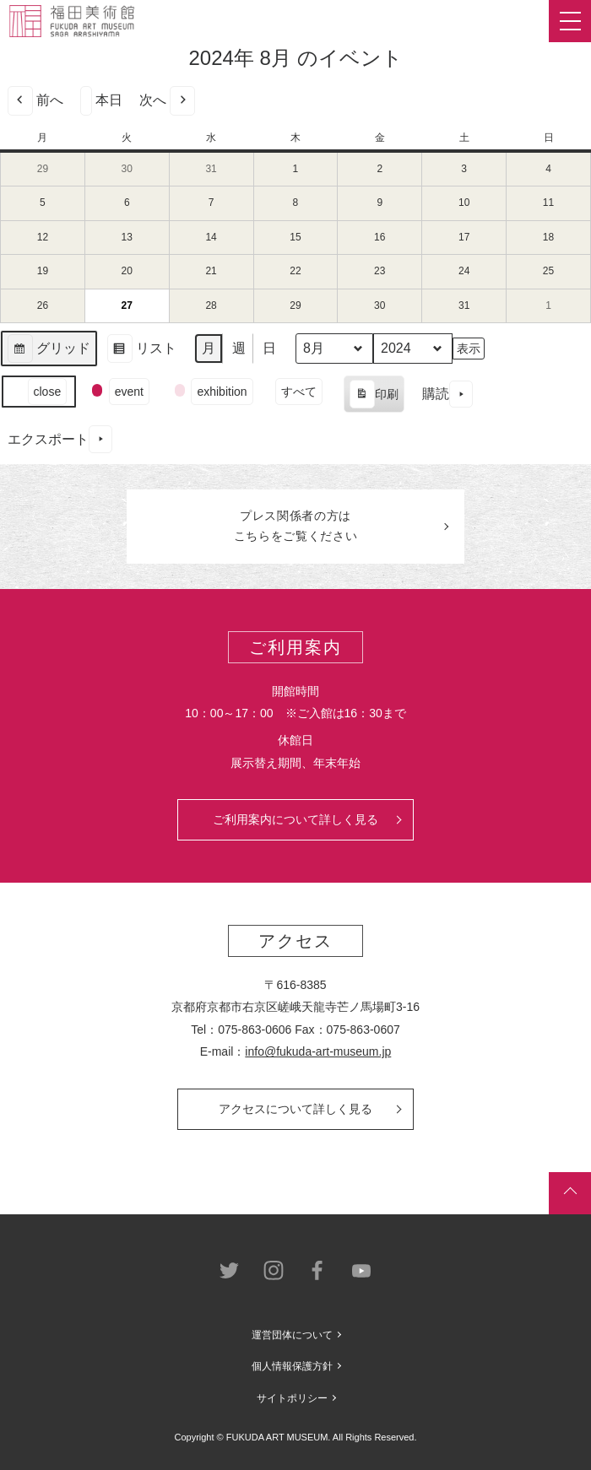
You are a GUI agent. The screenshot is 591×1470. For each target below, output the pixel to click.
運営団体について (292, 1335)
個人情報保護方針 (292, 1366)
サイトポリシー (292, 1398)
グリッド (48, 350)
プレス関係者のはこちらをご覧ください (296, 526)
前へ (35, 101)
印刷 (374, 396)
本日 (101, 101)
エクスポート (60, 439)
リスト (141, 350)
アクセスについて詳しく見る (295, 1109)
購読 (447, 394)
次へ (167, 101)
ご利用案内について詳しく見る (295, 819)
